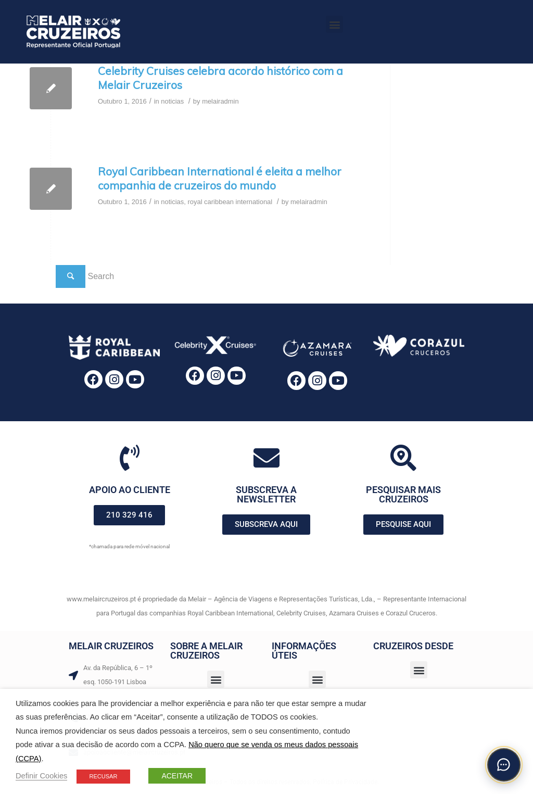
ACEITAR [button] (177, 776)
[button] (334, 24)
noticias (172, 101)
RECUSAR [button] (104, 776)
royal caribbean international (229, 202)
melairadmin (220, 101)
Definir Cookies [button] (41, 776)
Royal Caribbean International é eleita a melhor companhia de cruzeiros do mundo (219, 178)
